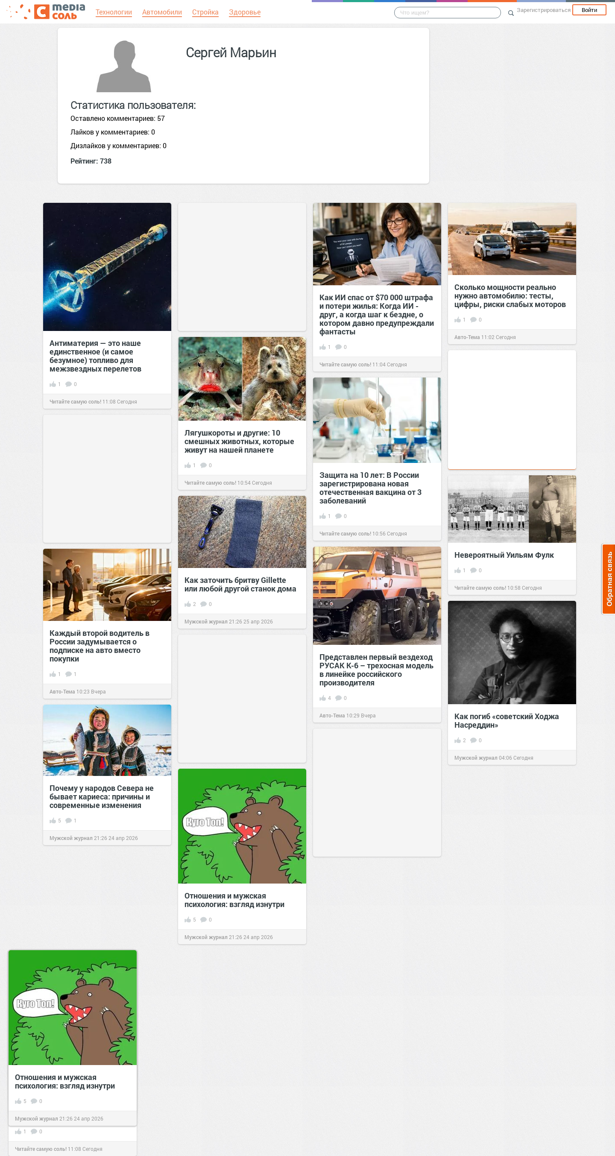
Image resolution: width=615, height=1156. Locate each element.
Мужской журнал (206, 621)
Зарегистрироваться (544, 10)
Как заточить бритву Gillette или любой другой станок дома (240, 584)
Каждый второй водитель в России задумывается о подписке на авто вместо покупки (99, 646)
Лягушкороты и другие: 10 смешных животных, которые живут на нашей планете (239, 441)
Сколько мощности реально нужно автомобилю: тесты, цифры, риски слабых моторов (510, 295)
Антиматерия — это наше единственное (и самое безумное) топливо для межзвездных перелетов (95, 356)
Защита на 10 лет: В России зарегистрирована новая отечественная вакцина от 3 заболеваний (370, 488)
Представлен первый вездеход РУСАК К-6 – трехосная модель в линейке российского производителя (376, 670)
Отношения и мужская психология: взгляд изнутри (234, 899)
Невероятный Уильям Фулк (504, 554)
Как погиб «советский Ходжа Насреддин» (506, 720)
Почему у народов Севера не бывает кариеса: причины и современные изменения (102, 796)
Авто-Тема (467, 337)
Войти (589, 10)
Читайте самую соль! (75, 401)
